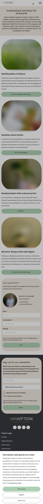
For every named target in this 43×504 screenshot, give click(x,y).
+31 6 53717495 (23, 302)
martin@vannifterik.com (26, 304)
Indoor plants (5, 445)
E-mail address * (7, 320)
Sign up (21, 407)
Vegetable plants (6, 441)
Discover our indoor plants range (21, 272)
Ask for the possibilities (21, 152)
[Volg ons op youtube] (28, 427)
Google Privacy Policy (15, 483)
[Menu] (40, 2)
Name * (5, 311)
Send (20, 345)
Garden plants (6, 449)
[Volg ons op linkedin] (24, 427)
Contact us (21, 211)
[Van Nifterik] (7, 3)
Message (5, 329)
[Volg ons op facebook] (15, 427)
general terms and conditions (15, 396)
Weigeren (21, 495)
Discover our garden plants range (21, 94)
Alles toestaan (21, 489)
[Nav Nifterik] (21, 420)
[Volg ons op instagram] (19, 427)
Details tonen (21, 500)
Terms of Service (13, 340)
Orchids (4, 437)
